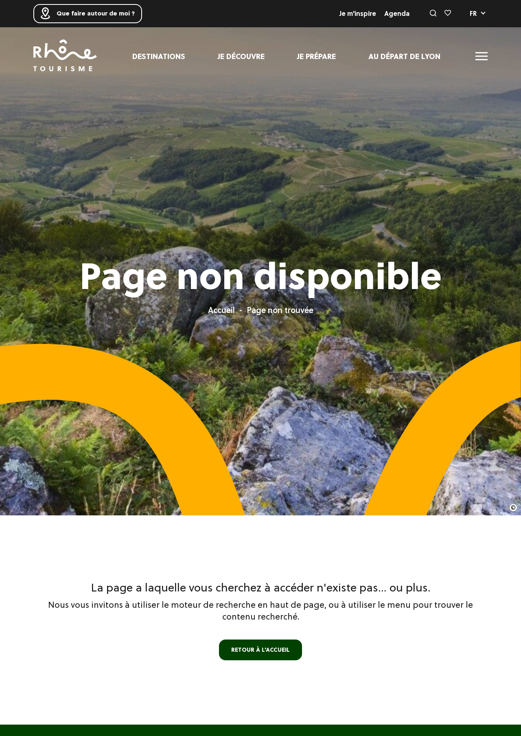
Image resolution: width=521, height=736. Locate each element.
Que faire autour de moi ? (91, 13)
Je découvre (241, 56)
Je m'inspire (357, 13)
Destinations (158, 56)
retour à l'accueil (260, 650)
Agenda (396, 13)
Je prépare (316, 56)
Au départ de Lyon (404, 56)
